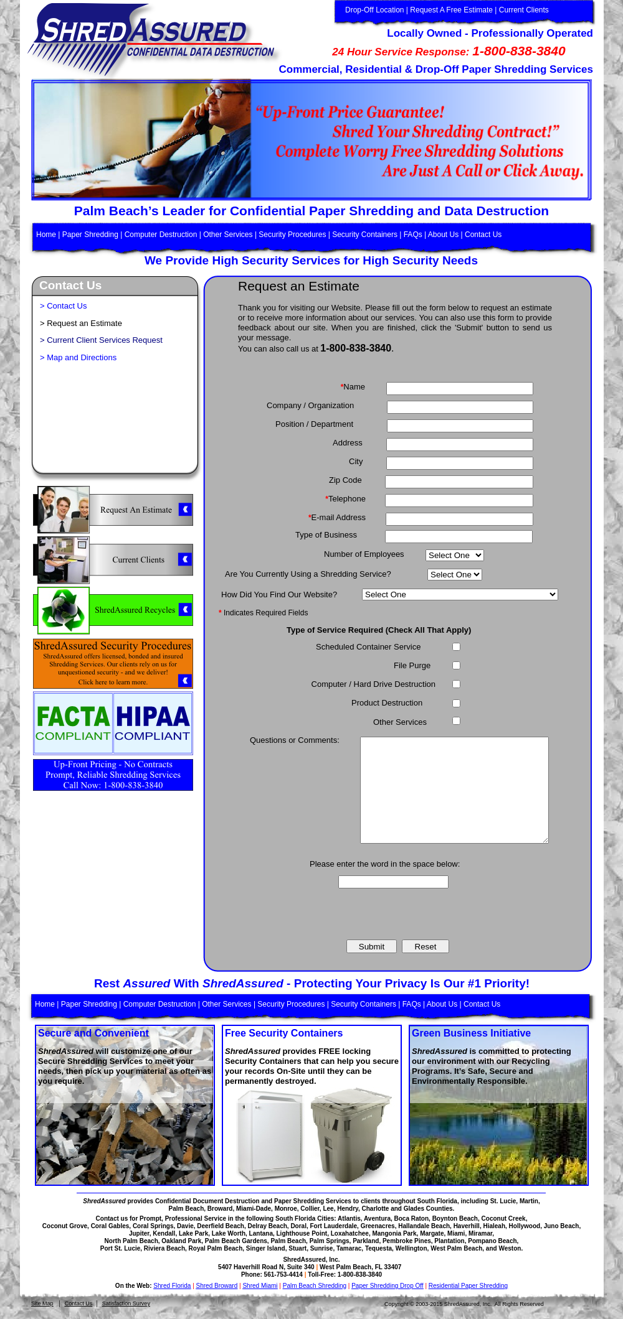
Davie (185, 1226)
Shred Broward (217, 1285)
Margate (432, 1233)
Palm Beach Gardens (236, 1240)
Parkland (366, 1240)
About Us (443, 234)
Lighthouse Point (302, 1233)
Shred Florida (172, 1285)
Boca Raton (411, 1218)
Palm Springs (330, 1240)
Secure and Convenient (93, 1033)
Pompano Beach (492, 1240)
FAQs (413, 234)
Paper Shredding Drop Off (387, 1285)
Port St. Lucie (120, 1248)
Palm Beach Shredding (314, 1285)
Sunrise (321, 1248)
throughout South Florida (419, 1201)
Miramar (480, 1233)
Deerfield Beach (220, 1226)
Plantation (449, 1240)
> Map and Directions (78, 357)
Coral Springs (153, 1226)
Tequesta (378, 1248)
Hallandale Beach (424, 1226)
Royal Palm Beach (216, 1248)
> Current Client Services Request (101, 340)
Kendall (164, 1233)
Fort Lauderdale (334, 1226)
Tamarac (348, 1248)
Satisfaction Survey (126, 1303)
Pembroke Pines (407, 1240)
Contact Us (79, 1303)
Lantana (261, 1233)
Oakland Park (181, 1240)
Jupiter (139, 1233)
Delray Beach (267, 1226)
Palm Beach (288, 1240)
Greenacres (378, 1226)
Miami (456, 1233)
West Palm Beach (456, 1248)
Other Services (227, 234)
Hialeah (494, 1226)
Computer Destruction (161, 234)
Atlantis (349, 1218)
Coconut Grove (64, 1226)
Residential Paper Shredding (468, 1285)
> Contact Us (63, 305)
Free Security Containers (284, 1033)
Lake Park (193, 1233)
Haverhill (467, 1226)
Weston (509, 1248)
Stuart (297, 1248)
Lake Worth (228, 1233)
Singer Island (265, 1248)
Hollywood (525, 1226)
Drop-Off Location (374, 10)
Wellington (411, 1248)
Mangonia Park (394, 1233)
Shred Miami (259, 1285)
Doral (298, 1226)
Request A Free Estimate (451, 10)
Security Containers (364, 234)
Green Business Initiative (471, 1033)
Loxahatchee (350, 1233)
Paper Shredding (90, 234)
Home (47, 234)
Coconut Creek (504, 1218)
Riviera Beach (164, 1248)
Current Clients (524, 10)
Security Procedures (292, 234)
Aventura (377, 1218)
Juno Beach (561, 1226)
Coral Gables (110, 1226)
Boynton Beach (455, 1218)
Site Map (42, 1303)
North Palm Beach (131, 1240)
